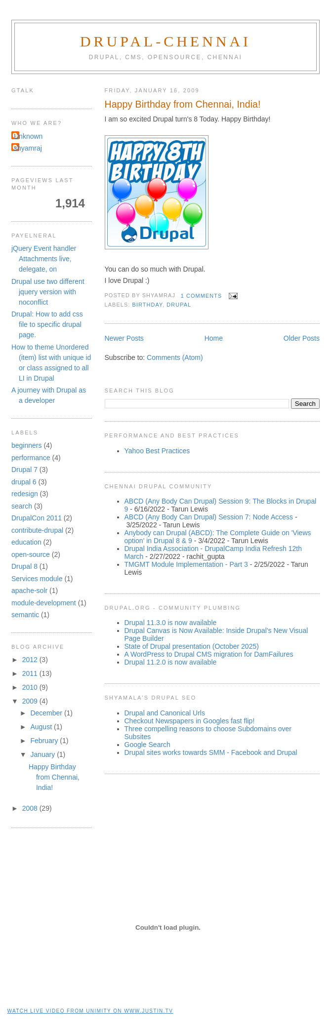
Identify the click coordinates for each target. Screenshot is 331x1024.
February (45, 741)
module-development (43, 603)
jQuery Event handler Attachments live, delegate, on (44, 258)
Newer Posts (124, 338)
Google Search (147, 744)
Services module (37, 579)
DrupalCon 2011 (36, 518)
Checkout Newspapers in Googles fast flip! (189, 721)
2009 (31, 701)
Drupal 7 (24, 469)
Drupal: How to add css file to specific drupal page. (47, 324)
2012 (31, 660)
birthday (147, 305)
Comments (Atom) (175, 357)
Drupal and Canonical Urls (164, 713)
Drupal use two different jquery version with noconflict (47, 291)
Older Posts (302, 338)
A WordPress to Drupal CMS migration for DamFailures (208, 654)
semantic (25, 615)
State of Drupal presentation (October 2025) (191, 646)
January (43, 754)
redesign (24, 494)
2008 (31, 808)
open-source (30, 554)
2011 (31, 673)
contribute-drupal (37, 530)
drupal (178, 305)
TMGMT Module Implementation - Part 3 (186, 564)
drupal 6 (24, 482)
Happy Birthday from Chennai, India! (183, 104)
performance (30, 458)
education (26, 542)
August (41, 727)
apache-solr (29, 590)
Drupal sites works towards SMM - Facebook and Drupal (210, 752)
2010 (31, 687)
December (47, 713)
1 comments (201, 296)
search (21, 506)
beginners (26, 445)
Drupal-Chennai (165, 41)
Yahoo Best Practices (157, 451)
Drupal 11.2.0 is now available (170, 662)
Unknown (28, 136)
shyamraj (28, 148)
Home (214, 338)
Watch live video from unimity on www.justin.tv (90, 1011)
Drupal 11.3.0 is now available (170, 623)
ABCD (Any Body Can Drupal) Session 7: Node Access (208, 517)
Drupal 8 (24, 566)
